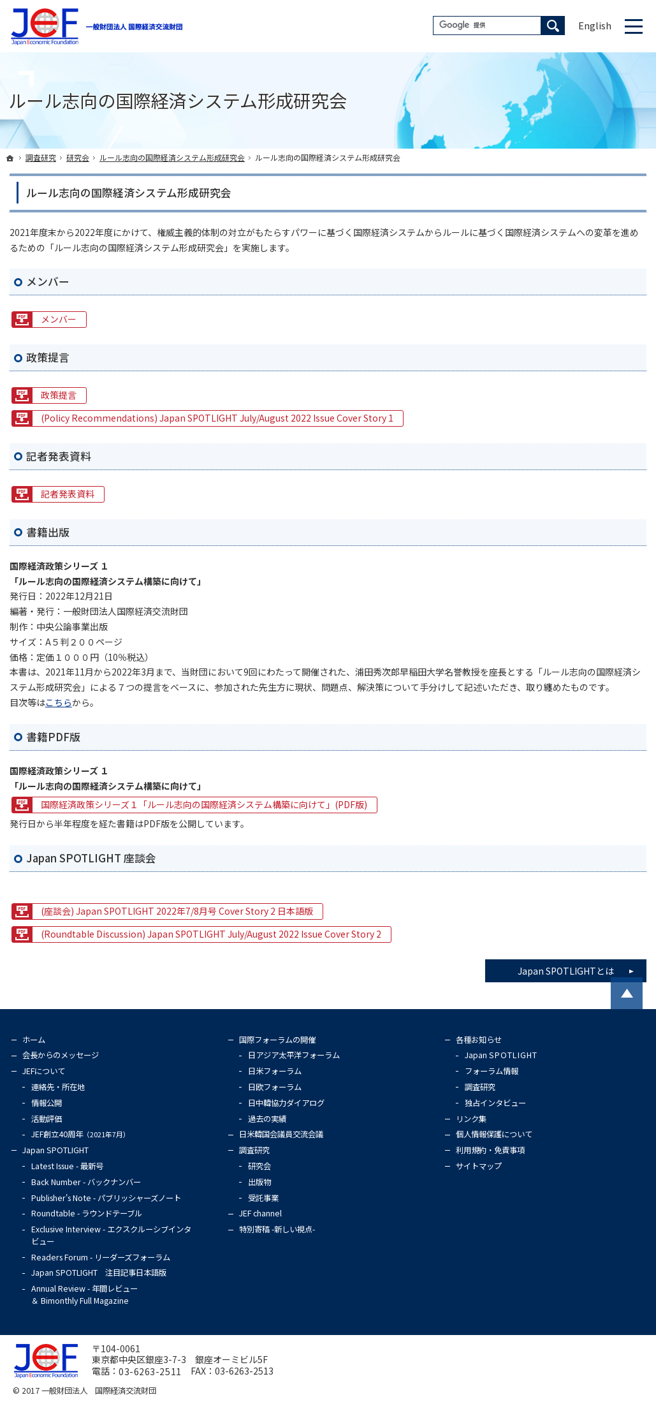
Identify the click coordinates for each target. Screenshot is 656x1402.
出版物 (259, 1182)
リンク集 (471, 1119)
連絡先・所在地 (58, 1087)
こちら (58, 702)
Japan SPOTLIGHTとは (582, 968)
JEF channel (260, 1213)
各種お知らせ (479, 1039)
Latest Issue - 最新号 (67, 1166)
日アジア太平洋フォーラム (294, 1055)
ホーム (33, 1039)
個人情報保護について (494, 1134)
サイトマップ (479, 1166)
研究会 (259, 1166)
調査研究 (254, 1150)
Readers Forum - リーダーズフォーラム (100, 1257)
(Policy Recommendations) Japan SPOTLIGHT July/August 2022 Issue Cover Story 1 (217, 417)
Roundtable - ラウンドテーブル (86, 1213)
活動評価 (46, 1119)
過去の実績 (267, 1119)
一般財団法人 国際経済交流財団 (98, 1390)
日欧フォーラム (275, 1087)
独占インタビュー (495, 1103)
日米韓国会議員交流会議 (281, 1134)
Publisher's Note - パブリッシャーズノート (106, 1198)
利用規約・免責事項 (490, 1150)
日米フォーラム (275, 1071)
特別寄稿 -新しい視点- (277, 1229)
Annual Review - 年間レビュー (84, 1294)
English (594, 25)
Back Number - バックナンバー (86, 1182)
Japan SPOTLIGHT (55, 1150)
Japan (501, 1055)
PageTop (627, 993)
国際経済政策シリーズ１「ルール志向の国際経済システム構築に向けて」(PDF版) (204, 804)
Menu (634, 26)
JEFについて (43, 1071)
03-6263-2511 (150, 1371)
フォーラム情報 (491, 1071)
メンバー (59, 319)
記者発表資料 (67, 493)
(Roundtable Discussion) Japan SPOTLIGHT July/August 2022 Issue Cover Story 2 (211, 933)
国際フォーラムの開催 (277, 1039)
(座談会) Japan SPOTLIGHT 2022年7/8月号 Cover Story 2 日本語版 (177, 910)
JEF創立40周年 (80, 1134)
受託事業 (263, 1198)
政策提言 (59, 394)
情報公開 (46, 1103)
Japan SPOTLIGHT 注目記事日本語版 (98, 1272)
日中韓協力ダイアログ (286, 1103)
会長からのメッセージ (60, 1055)
